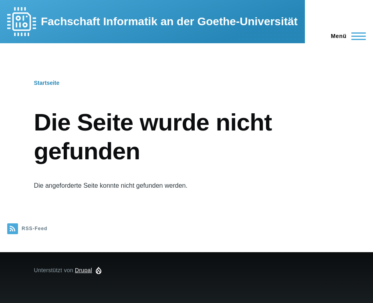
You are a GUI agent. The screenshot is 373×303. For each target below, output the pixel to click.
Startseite (47, 83)
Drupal (83, 270)
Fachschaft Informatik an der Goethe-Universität (169, 21)
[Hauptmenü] (346, 36)
